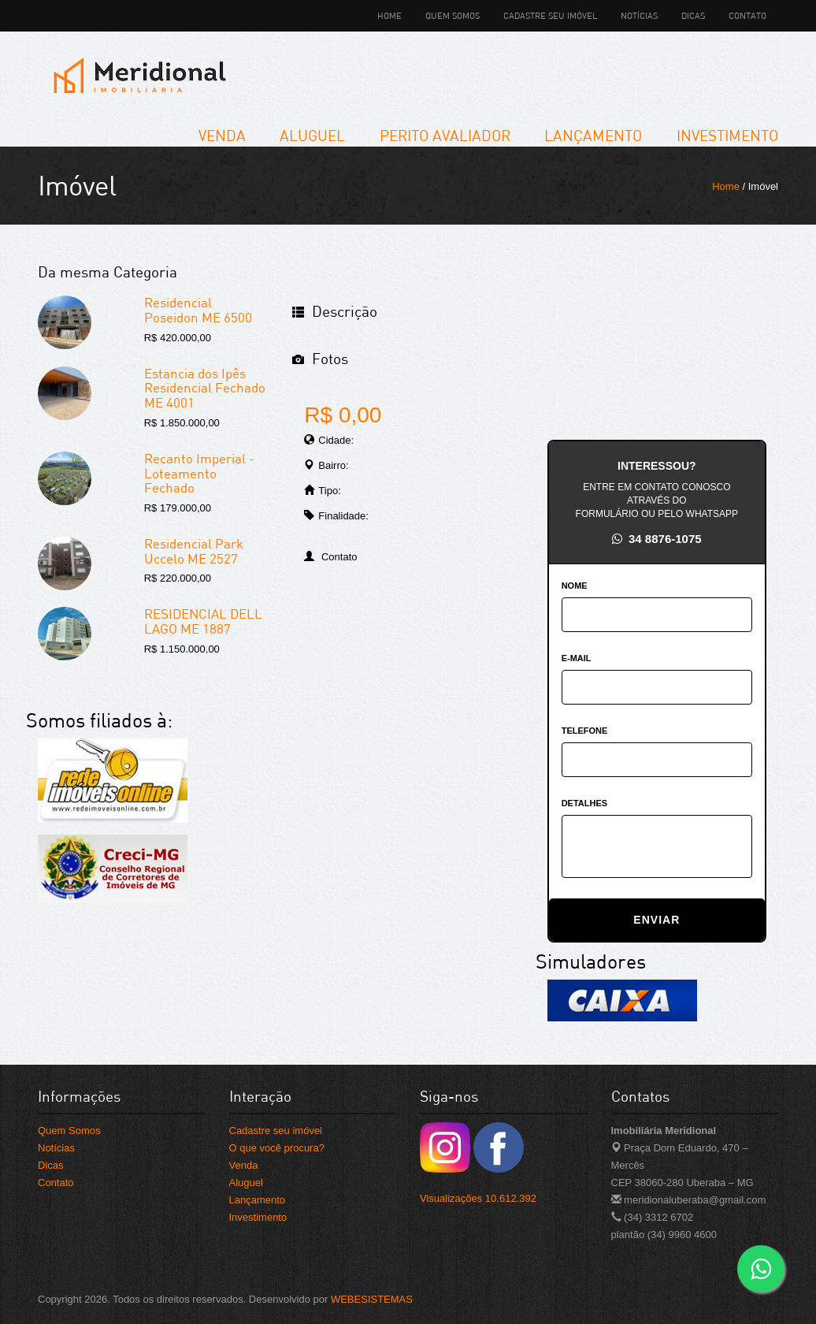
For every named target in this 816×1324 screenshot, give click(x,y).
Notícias (639, 15)
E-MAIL (577, 658)
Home (389, 15)
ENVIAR (656, 919)
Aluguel (312, 135)
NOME (575, 585)
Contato (747, 15)
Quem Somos (452, 15)
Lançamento (593, 135)
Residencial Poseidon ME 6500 (198, 309)
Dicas (693, 15)
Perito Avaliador (445, 135)
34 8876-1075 (657, 538)
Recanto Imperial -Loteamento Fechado (199, 473)
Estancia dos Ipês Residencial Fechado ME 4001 (204, 388)
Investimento (727, 135)
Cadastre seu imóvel (550, 15)
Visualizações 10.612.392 (478, 1198)
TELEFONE (585, 730)
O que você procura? (277, 1148)
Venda (222, 135)
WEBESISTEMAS (372, 1299)
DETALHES (584, 803)
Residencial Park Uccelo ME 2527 (193, 551)
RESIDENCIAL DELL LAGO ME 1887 (203, 621)
